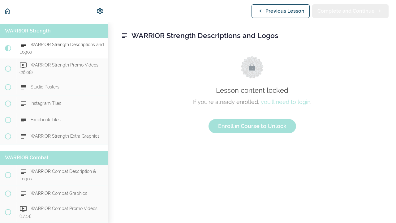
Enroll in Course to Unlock (252, 126)
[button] (7, 11)
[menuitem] (100, 11)
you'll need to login (285, 102)
